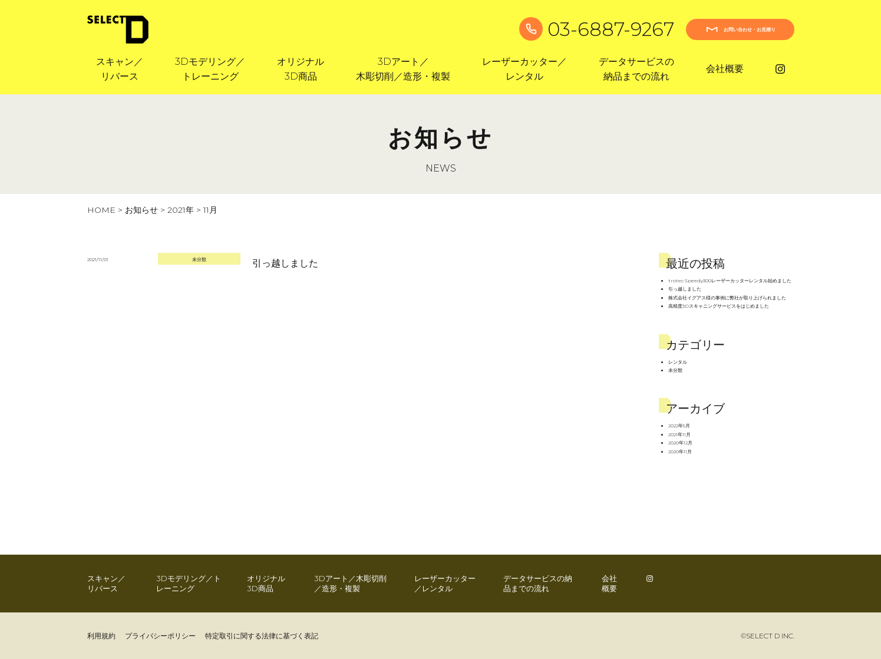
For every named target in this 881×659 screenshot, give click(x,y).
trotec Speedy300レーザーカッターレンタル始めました (729, 281)
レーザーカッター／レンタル (445, 583)
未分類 (199, 259)
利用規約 (101, 635)
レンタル (677, 362)
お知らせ (141, 210)
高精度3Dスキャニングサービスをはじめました (718, 306)
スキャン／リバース (106, 583)
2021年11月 (679, 434)
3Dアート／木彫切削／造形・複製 (350, 583)
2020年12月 (680, 443)
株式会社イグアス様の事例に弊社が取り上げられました (727, 298)
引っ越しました (285, 263)
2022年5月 (679, 426)
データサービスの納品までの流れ (537, 583)
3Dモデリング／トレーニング (188, 583)
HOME (101, 210)
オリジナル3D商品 (266, 583)
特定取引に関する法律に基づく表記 (261, 635)
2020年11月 (680, 451)
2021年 (180, 210)
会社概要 (725, 68)
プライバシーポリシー (160, 635)
